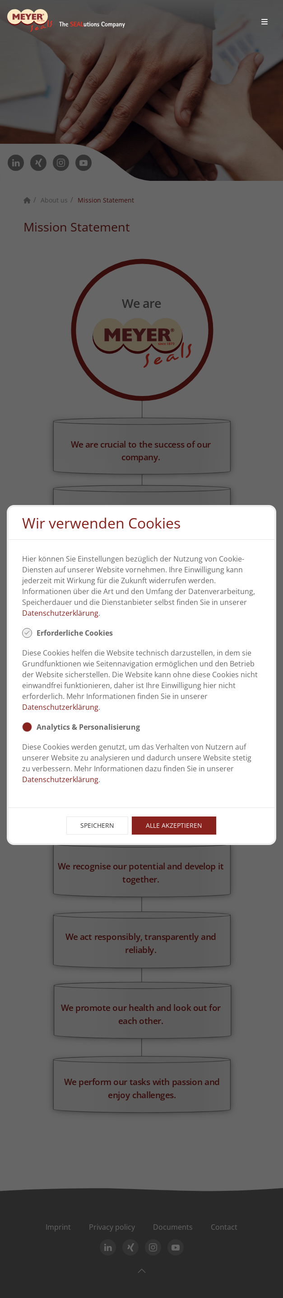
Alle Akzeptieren (174, 825)
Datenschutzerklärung (60, 613)
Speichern (97, 825)
